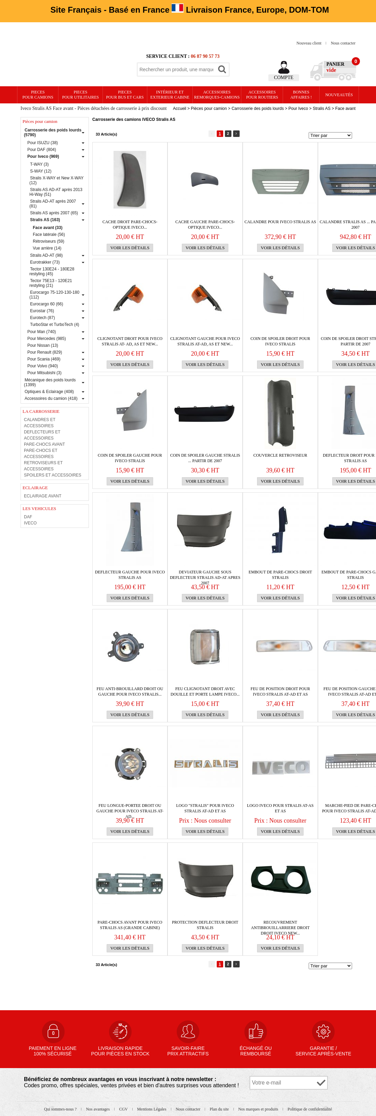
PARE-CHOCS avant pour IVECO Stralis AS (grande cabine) (129, 925)
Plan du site (220, 1109)
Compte (284, 77)
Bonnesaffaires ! (301, 95)
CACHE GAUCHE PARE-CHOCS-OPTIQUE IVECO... (205, 224)
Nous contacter (343, 43)
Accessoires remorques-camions (217, 95)
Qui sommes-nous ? (61, 1109)
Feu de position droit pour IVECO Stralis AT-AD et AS (280, 691)
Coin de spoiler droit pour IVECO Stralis (280, 341)
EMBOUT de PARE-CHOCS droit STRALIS (280, 575)
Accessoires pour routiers (262, 95)
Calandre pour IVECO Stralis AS (280, 221)
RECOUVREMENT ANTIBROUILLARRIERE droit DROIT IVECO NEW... (280, 925)
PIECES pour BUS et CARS (125, 95)
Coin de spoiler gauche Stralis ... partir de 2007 (205, 458)
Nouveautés (339, 94)
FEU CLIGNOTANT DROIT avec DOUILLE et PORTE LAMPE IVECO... (205, 691)
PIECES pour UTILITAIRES (80, 95)
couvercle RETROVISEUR (280, 455)
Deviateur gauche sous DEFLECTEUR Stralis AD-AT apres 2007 (205, 575)
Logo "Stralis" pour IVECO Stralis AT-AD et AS (205, 808)
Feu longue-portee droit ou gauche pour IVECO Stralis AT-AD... (129, 808)
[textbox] (176, 69)
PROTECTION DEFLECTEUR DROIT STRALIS (205, 925)
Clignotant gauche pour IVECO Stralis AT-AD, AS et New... (205, 341)
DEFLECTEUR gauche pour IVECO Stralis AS (130, 575)
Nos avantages (98, 1109)
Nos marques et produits (258, 1109)
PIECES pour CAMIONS (38, 95)
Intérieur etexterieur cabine (169, 95)
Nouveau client (309, 43)
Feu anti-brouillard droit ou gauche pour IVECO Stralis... (130, 691)
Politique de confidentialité (309, 1109)
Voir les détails (130, 247)
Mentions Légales (152, 1109)
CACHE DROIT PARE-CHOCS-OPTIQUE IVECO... (130, 224)
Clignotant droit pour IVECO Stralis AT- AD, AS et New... (129, 341)
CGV (124, 1109)
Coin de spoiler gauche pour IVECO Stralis (130, 458)
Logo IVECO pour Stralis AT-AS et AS (280, 808)
